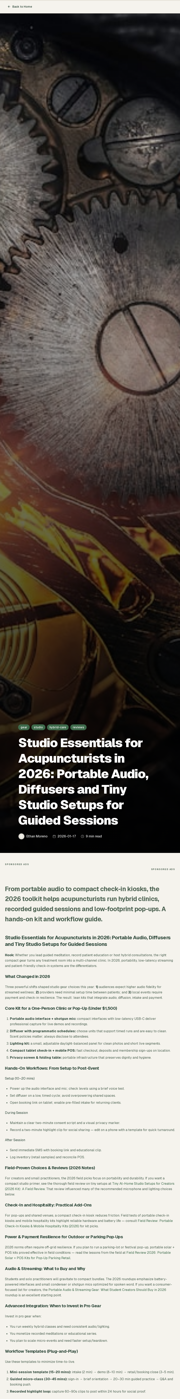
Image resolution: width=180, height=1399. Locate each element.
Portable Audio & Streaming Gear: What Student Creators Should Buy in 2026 (107, 1290)
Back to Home (19, 6)
